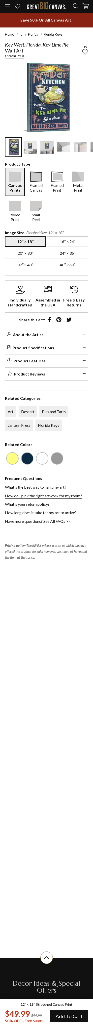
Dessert (27, 411)
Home (9, 34)
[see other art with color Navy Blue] (27, 458)
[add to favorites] (85, 52)
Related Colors (18, 444)
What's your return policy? (27, 504)
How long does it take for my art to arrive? (41, 512)
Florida (33, 34)
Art (10, 411)
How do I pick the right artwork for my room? (43, 495)
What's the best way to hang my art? (35, 487)
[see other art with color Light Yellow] (12, 458)
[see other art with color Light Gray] (57, 458)
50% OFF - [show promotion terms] (23, 1021)
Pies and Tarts (54, 411)
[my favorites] (17, 6)
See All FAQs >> (56, 521)
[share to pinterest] (59, 320)
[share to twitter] (69, 320)
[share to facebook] (49, 320)
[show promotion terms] (46, 20)
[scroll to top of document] (46, 964)
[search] (75, 6)
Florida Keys (53, 34)
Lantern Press (14, 56)
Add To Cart (69, 1016)
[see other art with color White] (42, 458)
